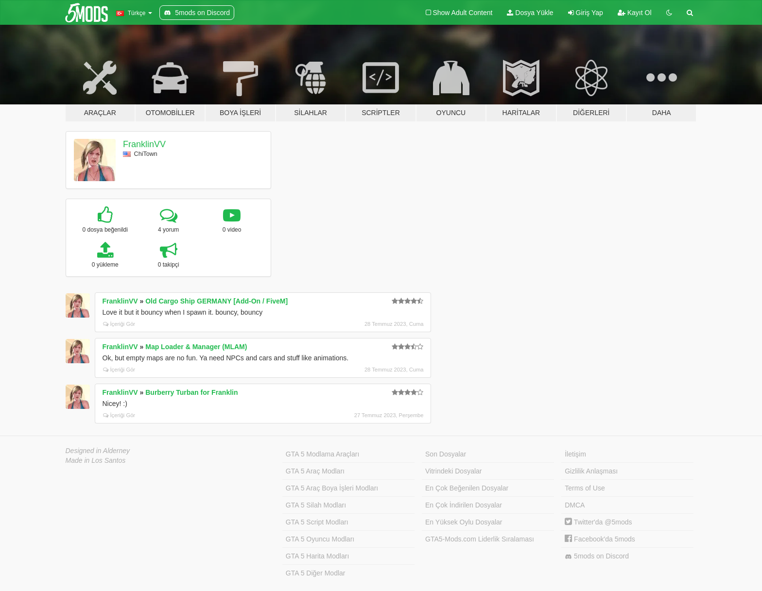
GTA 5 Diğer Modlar (316, 573)
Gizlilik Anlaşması (591, 471)
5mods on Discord (597, 556)
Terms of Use (585, 488)
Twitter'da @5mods (598, 522)
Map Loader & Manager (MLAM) (196, 347)
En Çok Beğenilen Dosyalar (466, 488)
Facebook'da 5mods (600, 539)
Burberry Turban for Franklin (191, 392)
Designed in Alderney (98, 451)
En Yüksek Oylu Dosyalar (463, 522)
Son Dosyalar (445, 454)
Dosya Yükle (530, 13)
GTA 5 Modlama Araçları (322, 454)
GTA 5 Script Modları (317, 522)
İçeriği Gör (119, 324)
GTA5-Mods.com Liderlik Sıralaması (479, 539)
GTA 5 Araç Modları (315, 471)
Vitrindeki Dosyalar (453, 471)
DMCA (575, 505)
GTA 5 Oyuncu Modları (320, 539)
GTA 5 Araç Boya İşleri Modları (332, 488)
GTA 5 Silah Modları (316, 505)
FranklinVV (144, 144)
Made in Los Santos (96, 460)
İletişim (575, 454)
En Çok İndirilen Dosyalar (463, 505)
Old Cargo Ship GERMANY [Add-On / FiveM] (216, 301)
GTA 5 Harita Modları (317, 556)
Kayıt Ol (635, 13)
